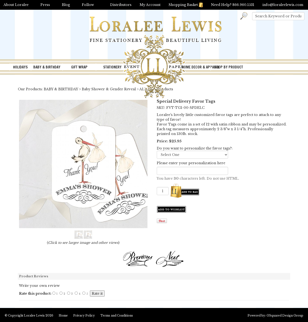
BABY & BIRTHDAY (46, 67)
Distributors (121, 5)
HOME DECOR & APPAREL (196, 67)
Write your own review (39, 286)
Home (63, 315)
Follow (88, 5)
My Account (150, 5)
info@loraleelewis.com (282, 5)
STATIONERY (112, 67)
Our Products (30, 89)
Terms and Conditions (116, 315)
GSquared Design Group (285, 315)
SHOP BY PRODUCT (228, 67)
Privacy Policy (84, 315)
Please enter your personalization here (191, 163)
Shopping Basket (186, 5)
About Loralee (16, 5)
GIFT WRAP (79, 67)
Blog (66, 5)
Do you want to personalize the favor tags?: (195, 148)
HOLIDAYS (20, 67)
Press (45, 5)
